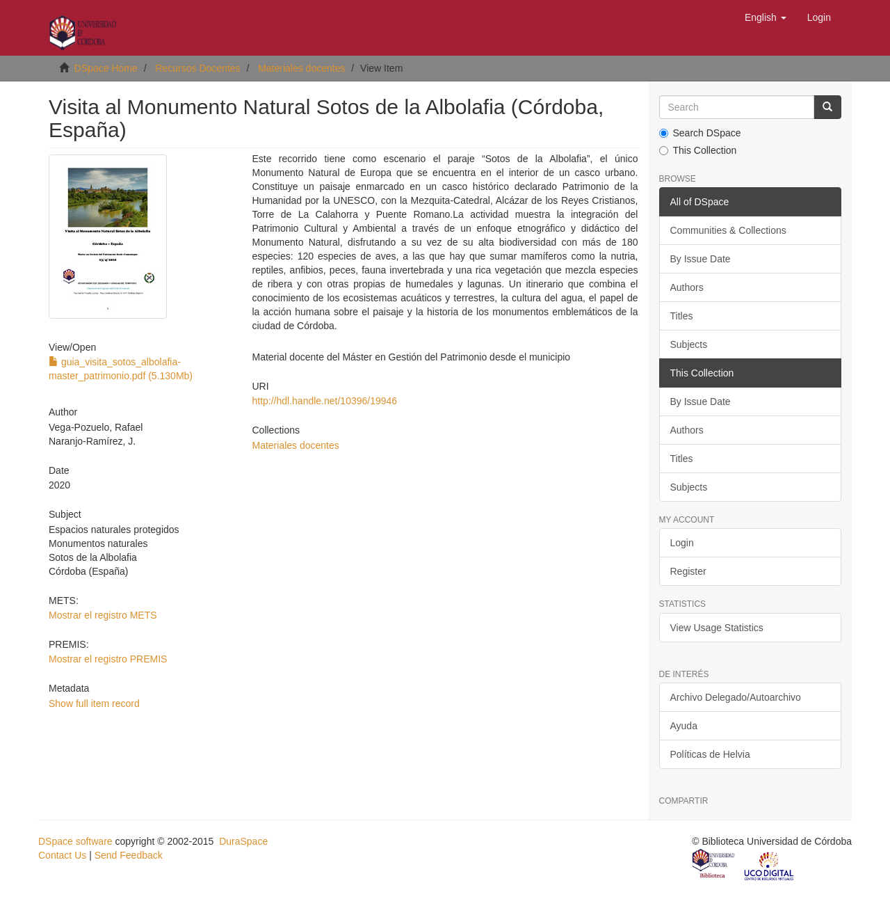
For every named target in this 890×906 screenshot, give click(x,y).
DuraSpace (243, 841)
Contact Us (62, 855)
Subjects (689, 344)
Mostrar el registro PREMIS (108, 659)
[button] (765, 17)
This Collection (698, 150)
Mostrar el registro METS (103, 615)
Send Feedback (129, 855)
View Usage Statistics (716, 627)
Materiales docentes (301, 68)
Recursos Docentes (197, 68)
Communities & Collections (728, 230)
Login (682, 542)
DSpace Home (106, 68)
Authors (687, 287)
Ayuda (683, 725)
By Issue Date (700, 258)
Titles (681, 315)
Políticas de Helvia (710, 754)
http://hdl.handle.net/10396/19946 (324, 400)
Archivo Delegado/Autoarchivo (735, 697)
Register (688, 571)
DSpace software (75, 841)
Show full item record (94, 703)
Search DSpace (700, 132)
